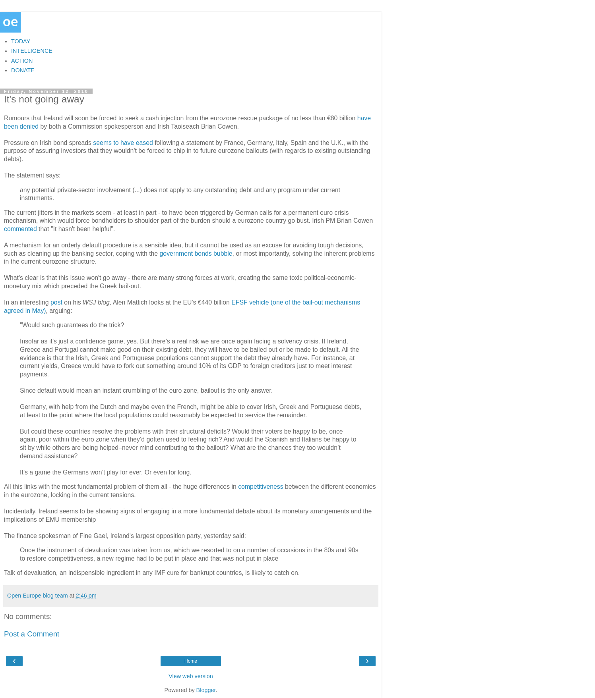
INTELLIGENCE (31, 51)
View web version (191, 676)
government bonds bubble (196, 253)
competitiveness (259, 486)
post (56, 302)
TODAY (20, 41)
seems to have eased (123, 142)
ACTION (22, 61)
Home (190, 661)
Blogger (206, 690)
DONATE (23, 70)
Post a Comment (31, 634)
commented (20, 229)
